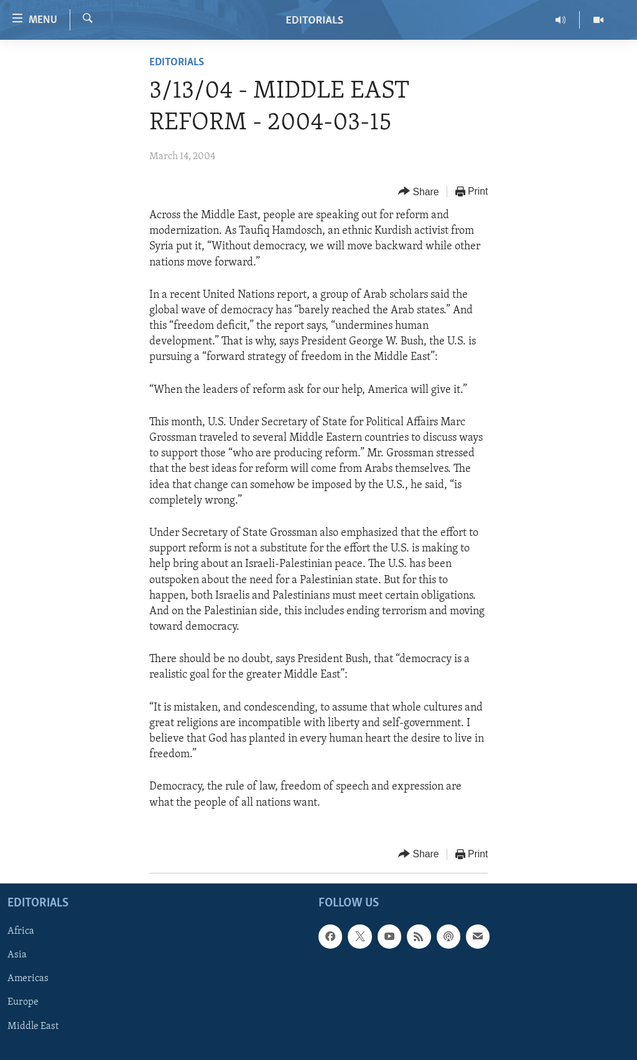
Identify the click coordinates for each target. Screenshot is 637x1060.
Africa (20, 931)
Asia (17, 955)
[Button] (418, 191)
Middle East (32, 1026)
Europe (23, 1002)
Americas (28, 979)
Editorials (176, 62)
